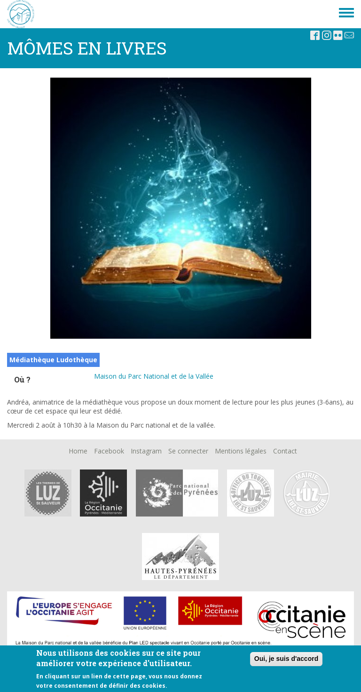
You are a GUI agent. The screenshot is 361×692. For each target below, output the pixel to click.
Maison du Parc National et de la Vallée (153, 376)
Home (78, 450)
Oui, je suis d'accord (286, 658)
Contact (285, 450)
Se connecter (188, 450)
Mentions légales (241, 450)
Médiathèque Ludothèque (53, 359)
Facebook (109, 450)
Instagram (146, 450)
